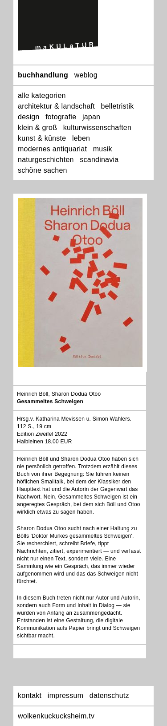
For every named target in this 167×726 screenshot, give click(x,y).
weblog (86, 75)
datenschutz (109, 695)
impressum (65, 695)
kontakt (29, 695)
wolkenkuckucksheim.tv (56, 716)
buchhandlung (43, 75)
